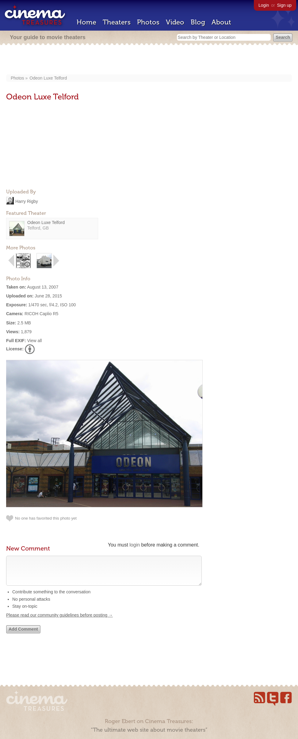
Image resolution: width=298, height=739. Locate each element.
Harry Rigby (26, 201)
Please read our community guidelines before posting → (59, 621)
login (134, 544)
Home (86, 22)
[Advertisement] (149, 60)
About (221, 22)
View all (34, 340)
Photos (148, 22)
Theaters (117, 22)
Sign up (284, 5)
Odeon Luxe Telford (48, 78)
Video (175, 22)
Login (263, 5)
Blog (198, 22)
